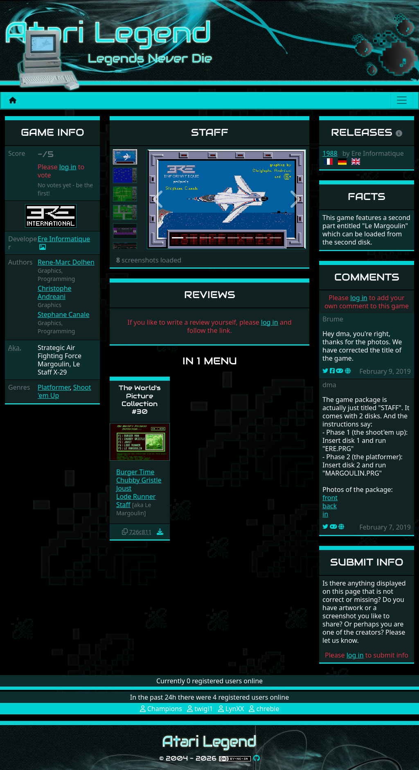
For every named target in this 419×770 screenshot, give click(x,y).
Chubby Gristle (139, 480)
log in (68, 166)
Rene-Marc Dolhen (66, 262)
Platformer (54, 387)
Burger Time (135, 471)
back (329, 505)
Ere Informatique (64, 238)
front (330, 497)
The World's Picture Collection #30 (140, 400)
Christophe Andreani (55, 292)
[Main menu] (401, 100)
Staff (123, 504)
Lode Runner (135, 496)
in (325, 514)
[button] (159, 199)
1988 (330, 153)
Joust (123, 488)
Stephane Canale (63, 314)
